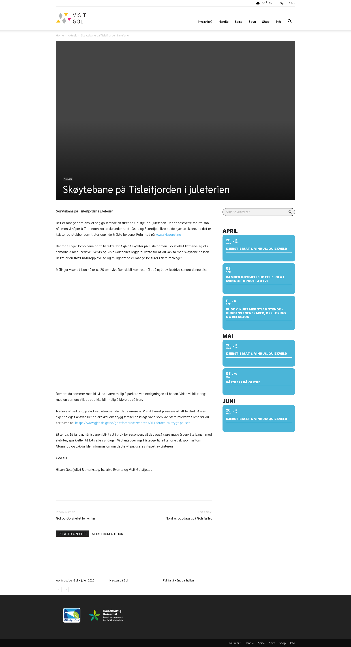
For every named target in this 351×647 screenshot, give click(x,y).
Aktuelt (72, 35)
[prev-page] (59, 589)
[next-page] (66, 589)
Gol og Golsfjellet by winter (75, 518)
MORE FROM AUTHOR (107, 534)
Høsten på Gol (118, 580)
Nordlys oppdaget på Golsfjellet (189, 518)
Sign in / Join (287, 3)
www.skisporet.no (168, 234)
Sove (252, 21)
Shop (266, 21)
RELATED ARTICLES (73, 534)
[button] (289, 22)
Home (60, 35)
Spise (238, 21)
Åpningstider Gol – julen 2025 (75, 580)
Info (278, 21)
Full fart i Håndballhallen (178, 580)
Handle (224, 21)
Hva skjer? (205, 21)
